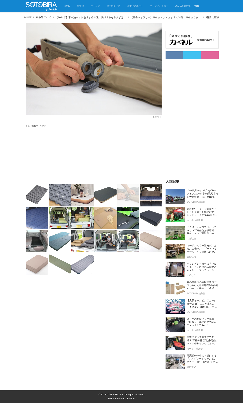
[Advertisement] (93, 157)
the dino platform (126, 398)
